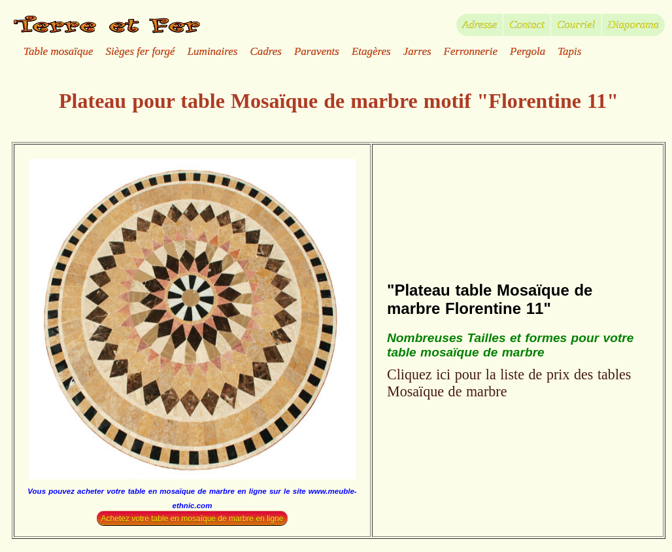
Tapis (569, 51)
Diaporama (633, 24)
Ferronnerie (470, 51)
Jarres (417, 51)
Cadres (266, 51)
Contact (527, 24)
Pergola (527, 51)
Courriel (576, 24)
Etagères (371, 51)
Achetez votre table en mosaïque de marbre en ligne (192, 518)
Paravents (316, 51)
